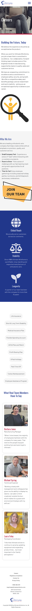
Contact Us (16, 578)
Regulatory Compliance (16, 575)
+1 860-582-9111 (16, 585)
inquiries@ (16, 587)
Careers (16, 573)
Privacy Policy (16, 580)
